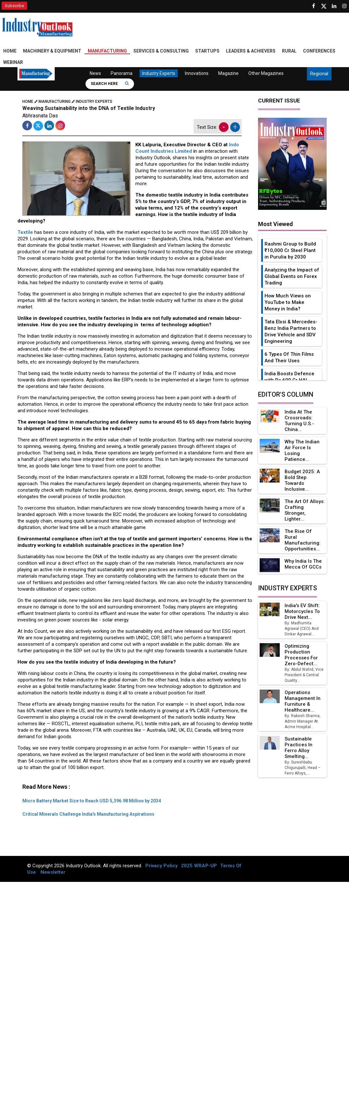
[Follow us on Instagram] (344, 6)
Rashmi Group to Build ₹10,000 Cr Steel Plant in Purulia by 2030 (290, 250)
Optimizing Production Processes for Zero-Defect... (301, 655)
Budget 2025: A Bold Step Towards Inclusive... (302, 480)
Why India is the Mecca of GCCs (303, 564)
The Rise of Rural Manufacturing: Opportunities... (303, 540)
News (95, 73)
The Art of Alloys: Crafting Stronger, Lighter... (305, 510)
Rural (289, 51)
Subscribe (14, 5)
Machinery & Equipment (52, 51)
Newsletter (52, 872)
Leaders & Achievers (251, 51)
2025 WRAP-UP (199, 866)
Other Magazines (266, 73)
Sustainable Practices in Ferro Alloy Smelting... (298, 747)
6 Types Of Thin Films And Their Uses (289, 357)
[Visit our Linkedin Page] (334, 6)
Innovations (196, 73)
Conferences (319, 51)
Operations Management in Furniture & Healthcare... (303, 701)
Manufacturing (107, 51)
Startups (207, 51)
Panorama (121, 73)
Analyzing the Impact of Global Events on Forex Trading (292, 276)
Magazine (228, 73)
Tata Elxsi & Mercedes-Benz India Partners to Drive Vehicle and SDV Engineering (291, 331)
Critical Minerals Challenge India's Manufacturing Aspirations (88, 814)
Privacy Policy (161, 866)
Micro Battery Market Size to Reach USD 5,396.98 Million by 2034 (91, 800)
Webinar (13, 62)
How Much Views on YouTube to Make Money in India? (288, 302)
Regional (319, 74)
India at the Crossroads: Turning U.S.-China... (299, 420)
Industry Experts (158, 73)
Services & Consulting (161, 51)
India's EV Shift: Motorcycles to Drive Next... (302, 611)
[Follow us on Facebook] (313, 6)
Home (10, 51)
